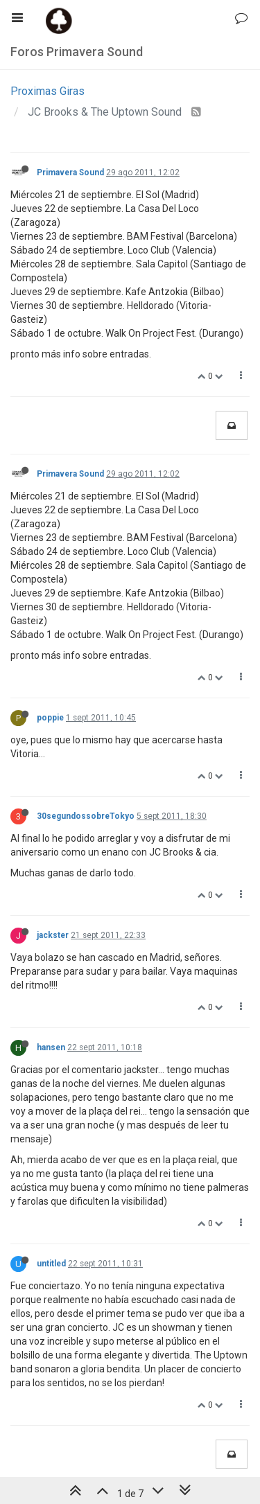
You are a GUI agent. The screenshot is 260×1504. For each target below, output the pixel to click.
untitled (51, 1263)
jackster (53, 935)
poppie (50, 718)
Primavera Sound (70, 172)
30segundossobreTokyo (86, 816)
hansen (51, 1047)
